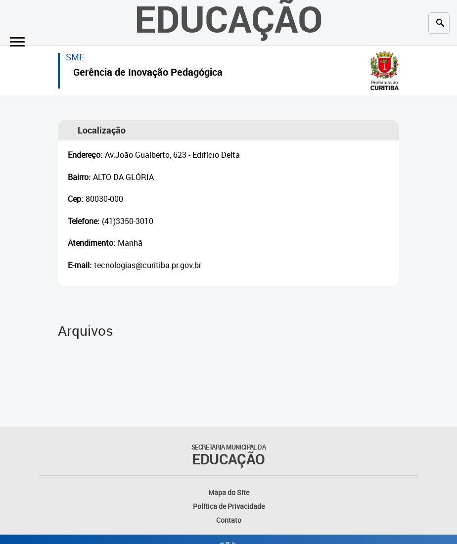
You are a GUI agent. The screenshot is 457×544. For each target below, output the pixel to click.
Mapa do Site (228, 492)
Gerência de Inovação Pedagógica (148, 73)
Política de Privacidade (229, 506)
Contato (228, 520)
